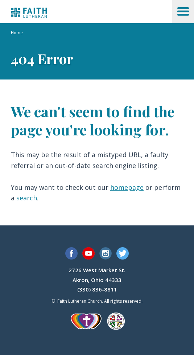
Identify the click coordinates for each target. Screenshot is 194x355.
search (26, 197)
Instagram (105, 253)
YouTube (88, 253)
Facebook (71, 253)
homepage (127, 187)
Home (17, 32)
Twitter (122, 253)
